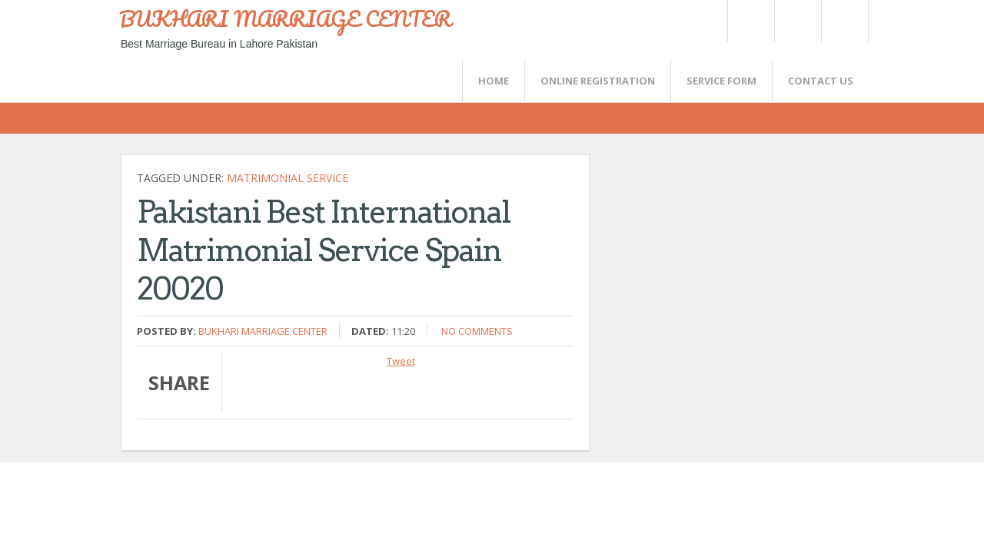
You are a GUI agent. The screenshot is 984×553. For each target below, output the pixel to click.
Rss (797, 21)
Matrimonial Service (287, 178)
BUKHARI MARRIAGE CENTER (285, 18)
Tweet (401, 361)
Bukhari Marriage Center (262, 331)
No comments (477, 331)
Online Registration (597, 81)
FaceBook (841, 21)
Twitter (750, 21)
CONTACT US (820, 81)
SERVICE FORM (721, 81)
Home (493, 81)
